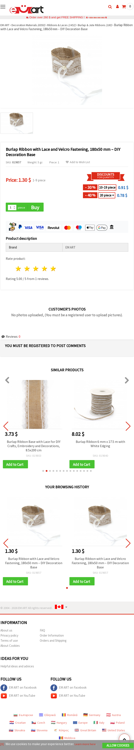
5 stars (53, 269)
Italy (99, 724)
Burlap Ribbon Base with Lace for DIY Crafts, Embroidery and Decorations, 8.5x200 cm (33, 446)
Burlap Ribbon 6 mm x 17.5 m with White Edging (100, 444)
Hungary (59, 724)
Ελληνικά (47, 717)
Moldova (67, 740)
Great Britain (85, 732)
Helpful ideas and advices (17, 668)
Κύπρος (61, 732)
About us (6, 632)
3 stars (36, 269)
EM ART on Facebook (18, 689)
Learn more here (88, 744)
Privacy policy (9, 637)
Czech (38, 724)
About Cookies (10, 647)
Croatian (18, 724)
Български (23, 717)
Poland (117, 724)
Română (69, 717)
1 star (18, 269)
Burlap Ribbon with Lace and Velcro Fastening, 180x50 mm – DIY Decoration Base (33, 564)
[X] (2, 744)
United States (113, 732)
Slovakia (17, 732)
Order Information (52, 637)
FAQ (42, 632)
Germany (91, 717)
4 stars (44, 269)
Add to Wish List (78, 162)
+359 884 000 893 (96, 17)
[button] (43, 472)
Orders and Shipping (53, 642)
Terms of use (9, 642)
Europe (80, 724)
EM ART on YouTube (17, 697)
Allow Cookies (118, 746)
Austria (113, 717)
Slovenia (39, 732)
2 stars (27, 269)
